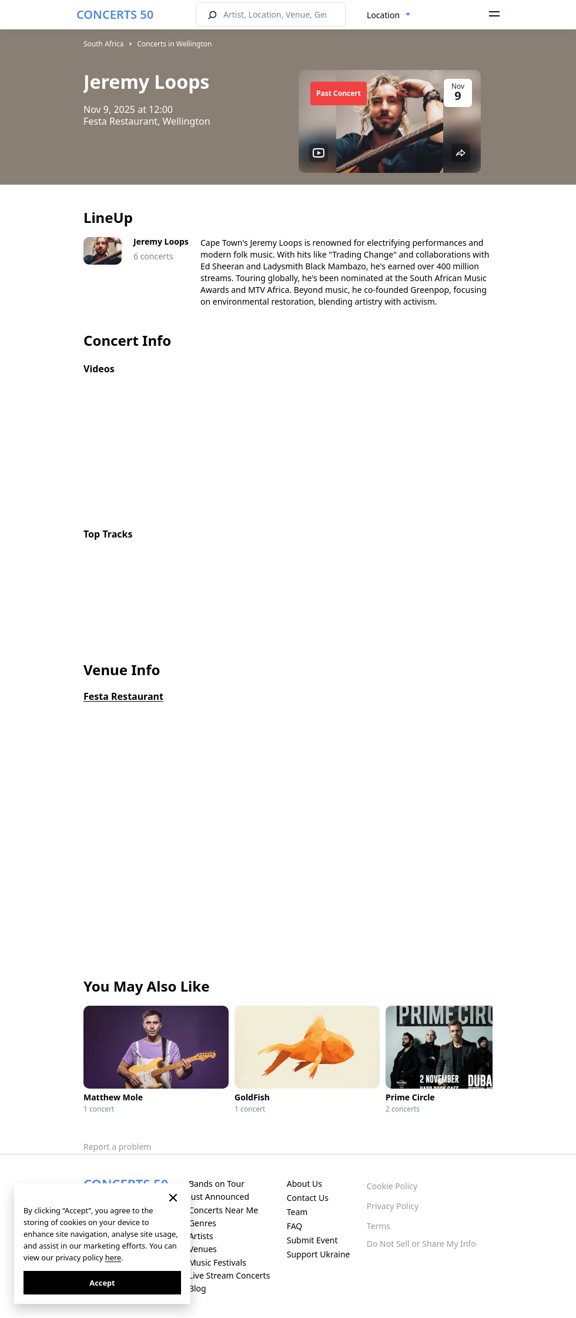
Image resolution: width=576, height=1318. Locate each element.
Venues (203, 1248)
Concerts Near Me (223, 1210)
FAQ (295, 1226)
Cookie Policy (392, 1186)
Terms (378, 1226)
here (113, 1257)
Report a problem (117, 1146)
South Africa (103, 44)
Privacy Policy (392, 1206)
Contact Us (308, 1197)
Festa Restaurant (123, 696)
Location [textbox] (383, 15)
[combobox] (388, 15)
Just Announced (219, 1196)
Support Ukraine (318, 1254)
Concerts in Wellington (174, 44)
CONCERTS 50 (114, 14)
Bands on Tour (217, 1183)
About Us (304, 1183)
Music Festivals (217, 1262)
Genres (202, 1223)
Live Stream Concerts (229, 1275)
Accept (102, 1282)
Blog (197, 1288)
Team (297, 1211)
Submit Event (312, 1240)
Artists (201, 1236)
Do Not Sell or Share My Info (421, 1243)
